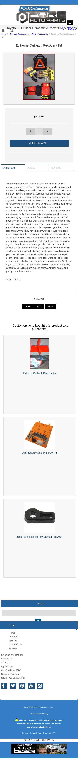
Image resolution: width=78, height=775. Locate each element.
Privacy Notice (35, 733)
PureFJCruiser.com (46, 707)
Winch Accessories (40, 34)
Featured (13, 636)
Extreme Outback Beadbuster (39, 373)
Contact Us (6, 658)
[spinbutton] (39, 131)
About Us (6, 662)
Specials (13, 640)
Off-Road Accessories (19, 34)
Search (42, 603)
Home (3, 34)
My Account (7, 666)
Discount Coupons (10, 674)
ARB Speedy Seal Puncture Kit (39, 452)
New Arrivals (15, 644)
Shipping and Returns (12, 655)
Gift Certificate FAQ (11, 670)
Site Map (25, 733)
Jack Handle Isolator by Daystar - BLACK (40, 536)
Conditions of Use (49, 733)
